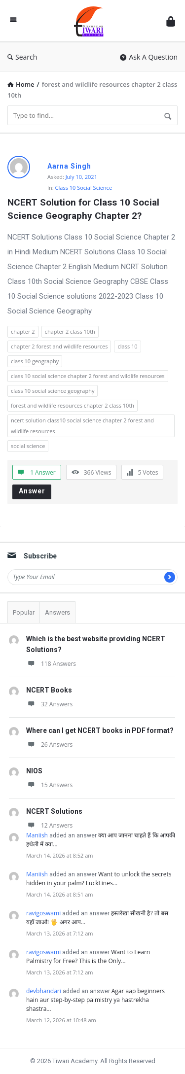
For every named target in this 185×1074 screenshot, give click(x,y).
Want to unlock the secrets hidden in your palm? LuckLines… (99, 878)
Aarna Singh (69, 166)
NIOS (34, 771)
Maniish (37, 835)
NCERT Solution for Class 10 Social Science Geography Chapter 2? (84, 209)
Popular (24, 612)
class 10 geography (35, 361)
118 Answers (51, 663)
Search (22, 57)
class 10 (127, 346)
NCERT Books (49, 690)
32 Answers (49, 704)
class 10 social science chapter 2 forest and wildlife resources (88, 376)
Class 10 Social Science (83, 187)
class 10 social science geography (52, 390)
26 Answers (49, 744)
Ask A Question (149, 57)
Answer (32, 491)
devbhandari (43, 991)
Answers (57, 612)
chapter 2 (23, 331)
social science (28, 446)
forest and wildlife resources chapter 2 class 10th (72, 405)
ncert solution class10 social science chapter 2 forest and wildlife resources (82, 425)
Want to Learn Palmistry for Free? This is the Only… (88, 956)
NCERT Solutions (54, 811)
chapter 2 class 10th (70, 331)
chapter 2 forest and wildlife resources (59, 346)
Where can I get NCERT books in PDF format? (100, 730)
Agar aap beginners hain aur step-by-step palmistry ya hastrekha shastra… (95, 1000)
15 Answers (49, 785)
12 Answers (49, 825)
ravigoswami (43, 913)
